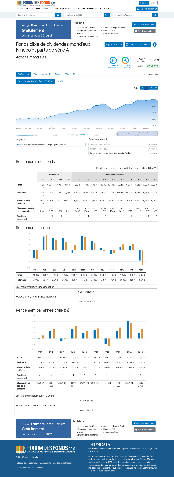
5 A (150, 88)
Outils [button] (75, 8)
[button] (58, 15)
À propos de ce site (25, 468)
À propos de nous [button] (91, 8)
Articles (30, 8)
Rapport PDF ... (114, 44)
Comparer (153, 145)
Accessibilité (45, 463)
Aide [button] (107, 8)
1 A (142, 88)
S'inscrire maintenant (144, 24)
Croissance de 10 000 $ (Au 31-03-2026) (35, 81)
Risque (58, 74)
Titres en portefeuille (42, 74)
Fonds (39, 8)
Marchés (64, 8)
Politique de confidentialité (27, 463)
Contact (39, 468)
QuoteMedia (144, 456)
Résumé (76, 74)
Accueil (20, 8)
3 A (146, 88)
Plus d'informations (144, 31)
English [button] (153, 3)
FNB (46, 8)
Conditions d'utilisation (62, 463)
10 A (155, 88)
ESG (67, 74)
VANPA (60, 81)
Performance (23, 74)
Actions (54, 8)
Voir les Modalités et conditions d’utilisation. (120, 459)
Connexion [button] (144, 3)
